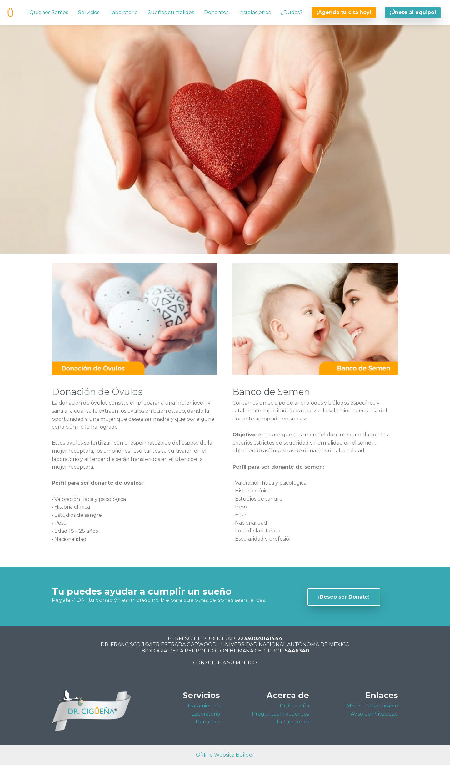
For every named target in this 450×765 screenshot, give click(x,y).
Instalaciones (254, 12)
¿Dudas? (291, 12)
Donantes (216, 12)
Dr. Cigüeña (294, 706)
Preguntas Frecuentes (280, 714)
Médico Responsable (372, 706)
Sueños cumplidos (171, 12)
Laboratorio (123, 12)
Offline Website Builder (225, 755)
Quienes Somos (48, 12)
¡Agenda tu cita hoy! (344, 12)
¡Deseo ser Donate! (344, 597)
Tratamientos (203, 706)
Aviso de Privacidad (374, 714)
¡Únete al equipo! (413, 12)
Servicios (88, 12)
